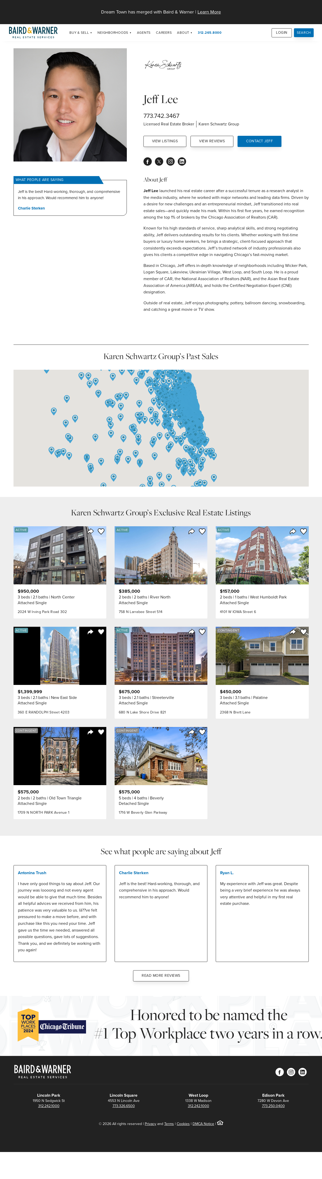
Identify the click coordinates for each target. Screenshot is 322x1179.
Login (281, 32)
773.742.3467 (161, 115)
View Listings (165, 141)
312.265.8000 (210, 32)
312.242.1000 (49, 1106)
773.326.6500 (124, 1106)
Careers (164, 32)
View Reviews (212, 141)
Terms (169, 1124)
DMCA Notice (203, 1124)
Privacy (150, 1124)
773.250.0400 (273, 1106)
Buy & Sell (79, 32)
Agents (144, 32)
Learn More (209, 12)
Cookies (183, 1124)
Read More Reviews (161, 975)
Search (304, 32)
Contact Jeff (259, 141)
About (183, 32)
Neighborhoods (112, 32)
